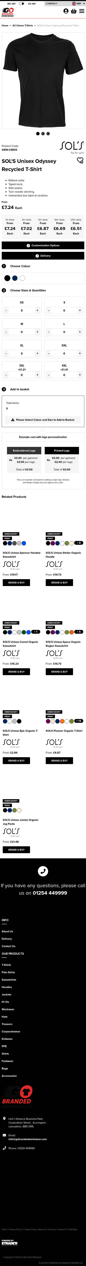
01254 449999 (50, 893)
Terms (4, 1229)
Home (5, 25)
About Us (7, 931)
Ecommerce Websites (49, 1262)
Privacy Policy (15, 1229)
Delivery (43, 256)
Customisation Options (43, 245)
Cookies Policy (30, 1229)
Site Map (73, 1229)
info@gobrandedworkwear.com (28, 1139)
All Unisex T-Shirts (23, 25)
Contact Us (8, 946)
